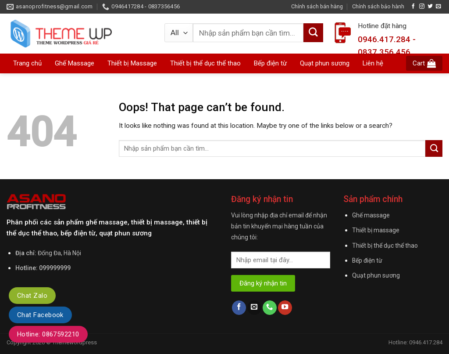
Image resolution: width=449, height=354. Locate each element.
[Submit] (433, 148)
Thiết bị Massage (132, 63)
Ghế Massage (74, 63)
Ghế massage (371, 215)
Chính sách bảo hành (378, 6)
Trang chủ (27, 63)
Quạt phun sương (376, 275)
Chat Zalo (32, 296)
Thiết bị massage (375, 230)
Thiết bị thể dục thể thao (385, 245)
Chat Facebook (40, 315)
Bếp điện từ (367, 260)
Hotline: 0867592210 (48, 334)
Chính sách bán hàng (317, 6)
